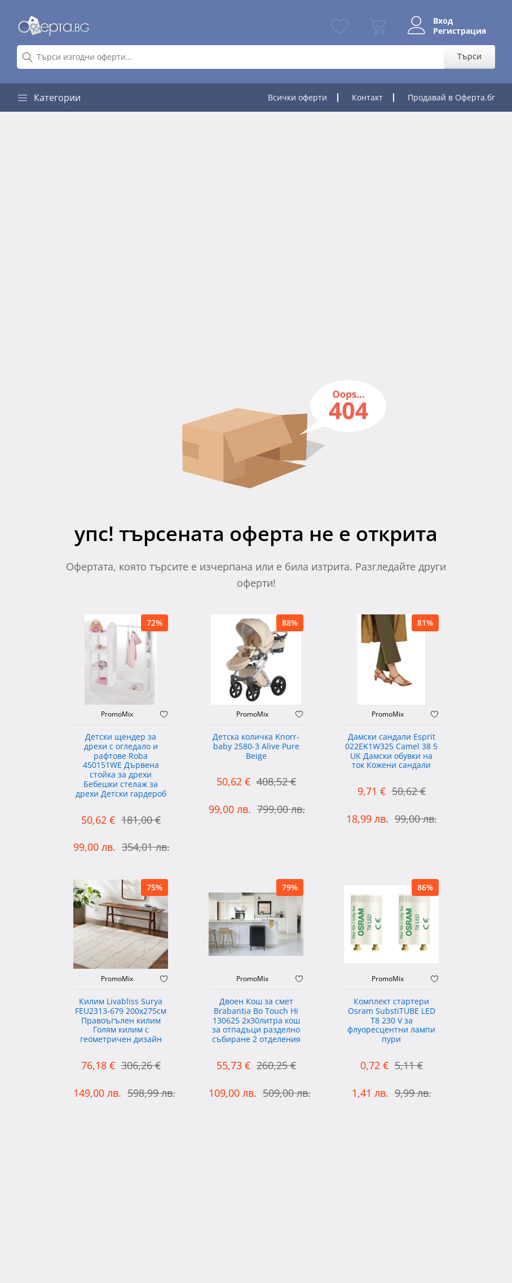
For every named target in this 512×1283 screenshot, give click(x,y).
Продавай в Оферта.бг (451, 97)
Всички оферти (297, 97)
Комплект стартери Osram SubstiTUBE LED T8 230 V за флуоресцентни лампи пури (391, 1020)
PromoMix (117, 714)
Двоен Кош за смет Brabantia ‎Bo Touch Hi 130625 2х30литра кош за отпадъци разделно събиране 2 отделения (256, 1020)
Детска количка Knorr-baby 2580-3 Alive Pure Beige (256, 746)
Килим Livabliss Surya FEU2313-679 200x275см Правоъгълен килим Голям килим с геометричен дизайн (120, 1020)
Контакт (367, 97)
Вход (443, 21)
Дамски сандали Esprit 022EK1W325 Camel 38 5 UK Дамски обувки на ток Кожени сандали (391, 751)
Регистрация (459, 31)
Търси (469, 56)
